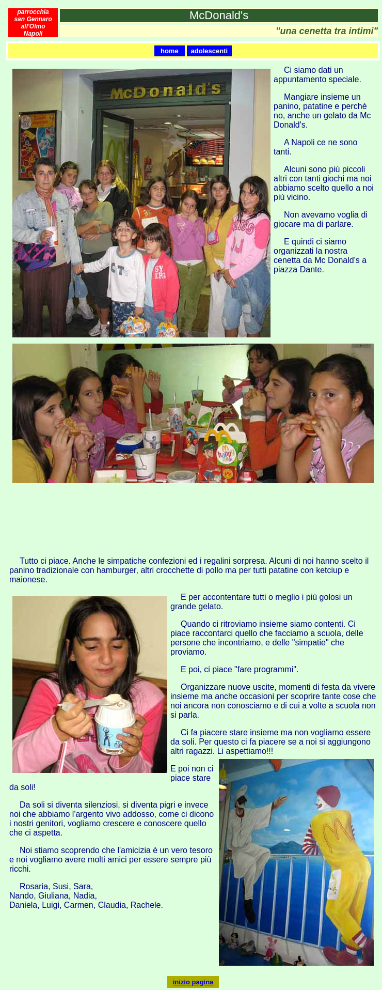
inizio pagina (193, 982)
